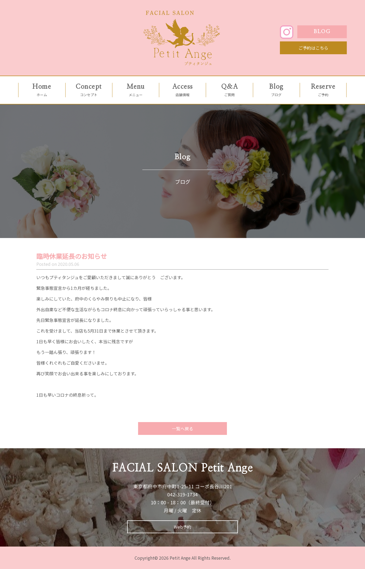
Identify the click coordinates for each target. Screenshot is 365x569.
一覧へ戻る (182, 428)
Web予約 (182, 527)
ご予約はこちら (313, 48)
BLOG (322, 31)
